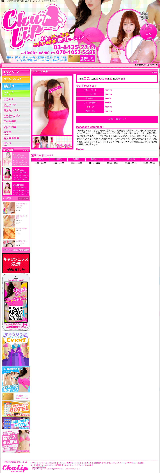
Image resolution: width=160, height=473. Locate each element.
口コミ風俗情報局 (21, 250)
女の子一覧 (16, 79)
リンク (16, 143)
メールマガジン (16, 116)
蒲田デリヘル (8, 250)
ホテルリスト (16, 110)
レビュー (16, 132)
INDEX (34, 463)
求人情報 (58, 465)
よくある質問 (16, 138)
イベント (16, 99)
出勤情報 (16, 86)
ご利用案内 (16, 121)
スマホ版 (88, 465)
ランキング (16, 105)
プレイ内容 (16, 127)
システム (16, 93)
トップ (16, 72)
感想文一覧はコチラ (117, 119)
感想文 (140, 463)
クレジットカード (69, 465)
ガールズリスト (50, 463)
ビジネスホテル (130, 463)
